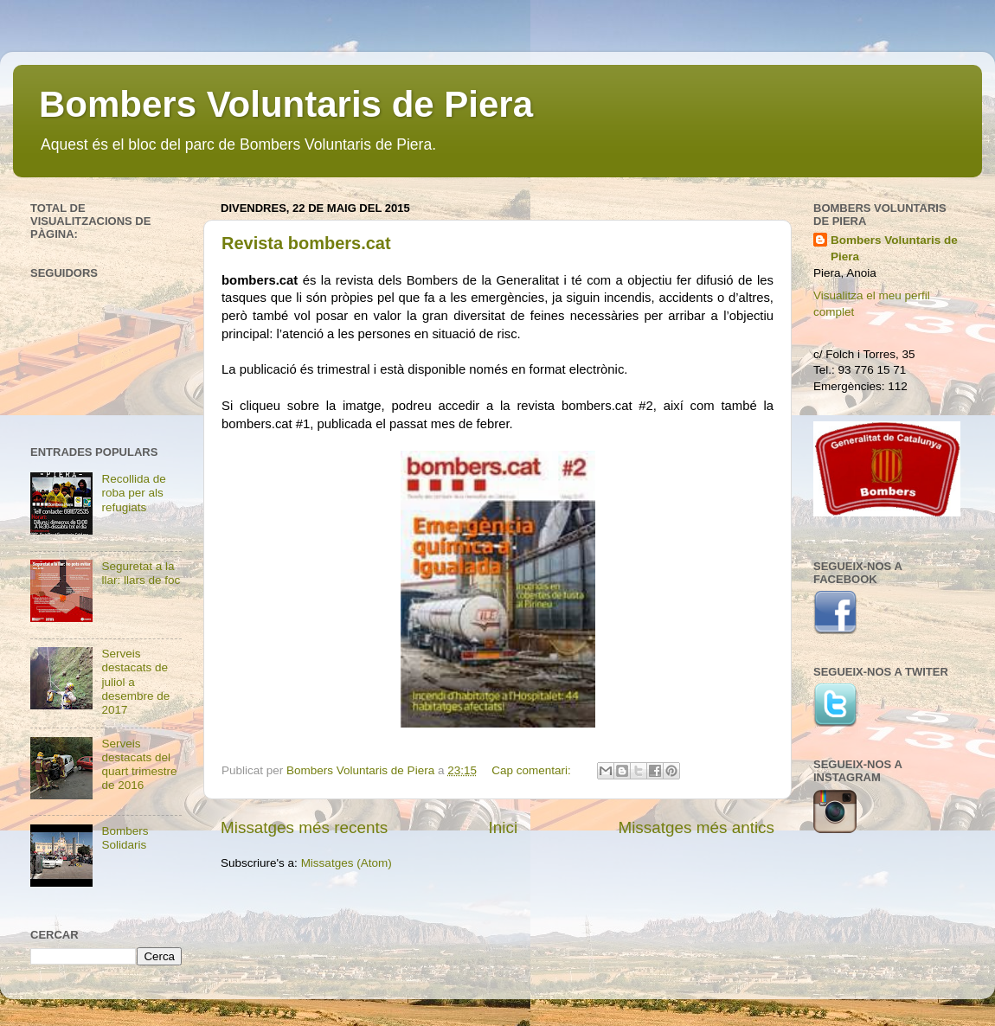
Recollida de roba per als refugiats (133, 492)
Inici (503, 827)
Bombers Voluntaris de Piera (286, 104)
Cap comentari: (532, 770)
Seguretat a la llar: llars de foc (140, 573)
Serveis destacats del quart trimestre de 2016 (139, 764)
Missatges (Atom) (346, 862)
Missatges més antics (696, 827)
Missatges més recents (304, 827)
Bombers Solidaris (124, 837)
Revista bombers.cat (306, 243)
